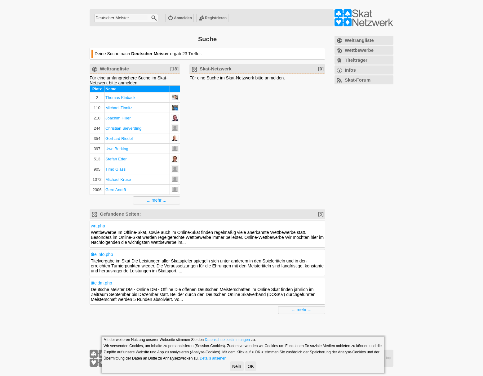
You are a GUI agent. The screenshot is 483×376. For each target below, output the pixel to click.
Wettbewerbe (359, 50)
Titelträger (356, 60)
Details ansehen (213, 358)
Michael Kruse (118, 179)
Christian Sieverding (123, 128)
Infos (350, 70)
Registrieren (213, 18)
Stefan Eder (116, 159)
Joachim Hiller (118, 118)
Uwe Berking (116, 148)
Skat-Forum (357, 80)
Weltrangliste (359, 40)
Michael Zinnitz (118, 107)
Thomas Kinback (120, 97)
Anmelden (180, 18)
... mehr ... (156, 200)
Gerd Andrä (115, 189)
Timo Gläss (115, 169)
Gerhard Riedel (119, 138)
